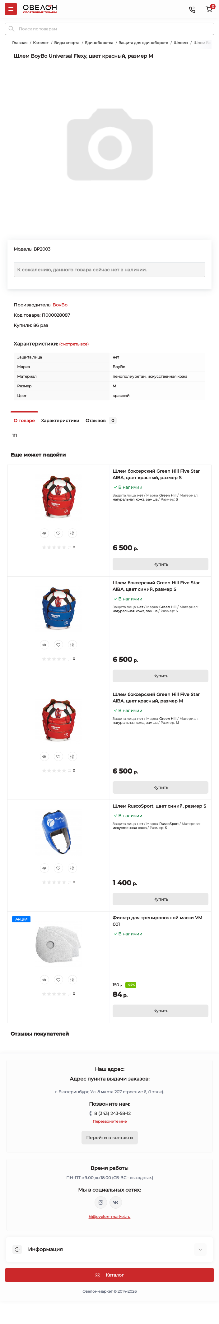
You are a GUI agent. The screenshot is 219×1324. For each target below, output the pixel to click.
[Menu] (11, 9)
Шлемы (181, 42)
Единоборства (99, 42)
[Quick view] (44, 533)
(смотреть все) (74, 343)
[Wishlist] (58, 533)
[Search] (11, 29)
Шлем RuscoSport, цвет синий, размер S (159, 806)
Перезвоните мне (110, 1121)
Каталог (41, 42)
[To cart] (160, 564)
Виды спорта (66, 42)
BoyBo (60, 305)
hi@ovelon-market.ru (110, 1216)
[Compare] (72, 533)
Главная (19, 42)
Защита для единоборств (143, 42)
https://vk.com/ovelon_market (116, 1202)
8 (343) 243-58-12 (112, 1113)
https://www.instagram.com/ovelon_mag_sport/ (101, 1202)
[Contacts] (192, 9)
